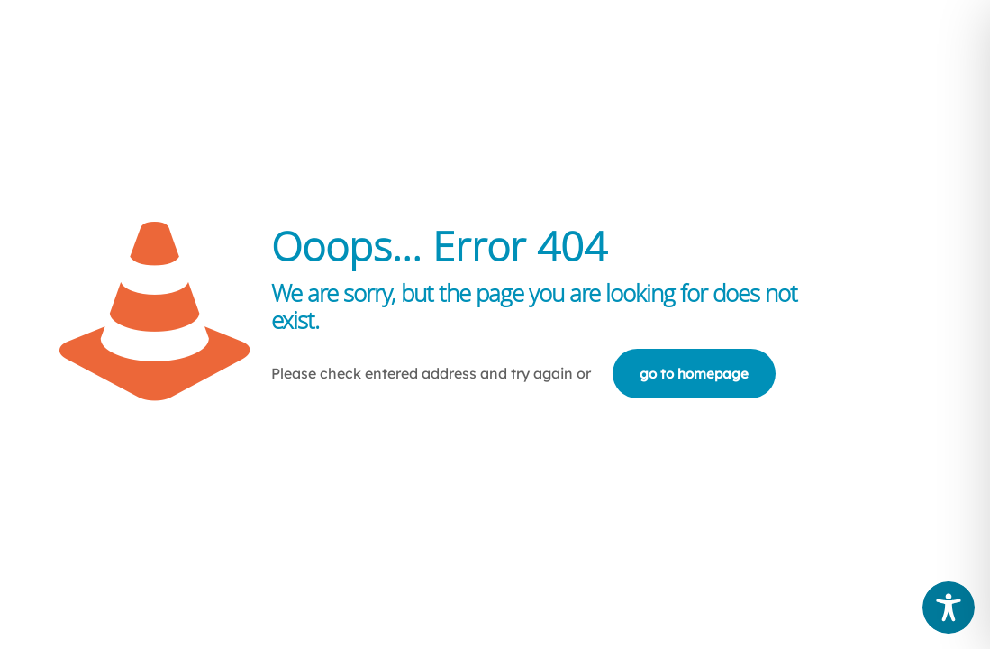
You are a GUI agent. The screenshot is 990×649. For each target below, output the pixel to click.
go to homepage (694, 373)
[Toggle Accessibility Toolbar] (948, 607)
